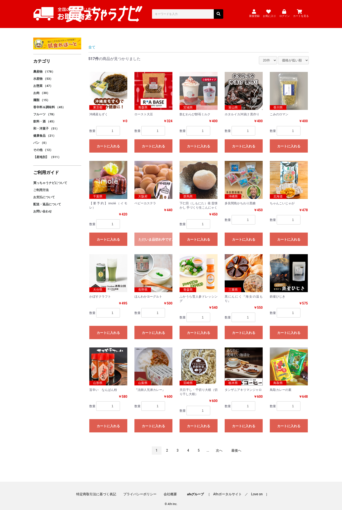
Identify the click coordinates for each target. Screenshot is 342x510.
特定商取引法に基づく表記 (99, 489)
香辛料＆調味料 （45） (49, 103)
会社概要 (170, 489)
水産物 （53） (43, 74)
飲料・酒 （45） (44, 117)
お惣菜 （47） (43, 82)
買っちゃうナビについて (50, 179)
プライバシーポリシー (141, 489)
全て (92, 43)
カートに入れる (108, 142)
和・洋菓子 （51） (46, 124)
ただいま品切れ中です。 (155, 235)
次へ (219, 446)
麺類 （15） (41, 96)
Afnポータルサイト (226, 489)
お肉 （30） (41, 89)
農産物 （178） (44, 67)
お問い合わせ (42, 207)
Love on (254, 489)
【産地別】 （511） (47, 153)
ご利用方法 (41, 186)
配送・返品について (47, 200)
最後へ (236, 446)
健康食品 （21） (44, 131)
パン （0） (40, 138)
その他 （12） (43, 146)
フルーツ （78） (44, 110)
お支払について (44, 193)
